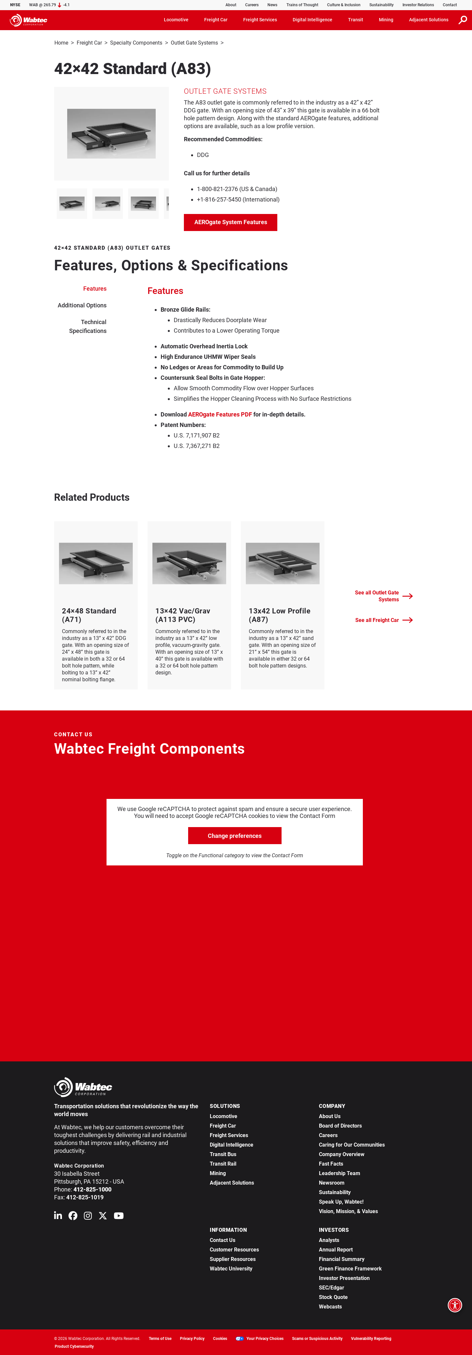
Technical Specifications (88, 326)
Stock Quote (333, 1296)
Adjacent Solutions (232, 1182)
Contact (450, 5)
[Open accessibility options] (455, 1305)
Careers (252, 5)
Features (95, 287)
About (231, 5)
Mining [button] (386, 19)
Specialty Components (136, 43)
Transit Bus (223, 1154)
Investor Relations (418, 5)
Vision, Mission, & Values (348, 1211)
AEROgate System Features (230, 221)
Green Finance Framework (350, 1268)
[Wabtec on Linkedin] (58, 1216)
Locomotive (223, 1116)
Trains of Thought (302, 5)
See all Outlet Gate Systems (384, 595)
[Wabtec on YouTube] (119, 1216)
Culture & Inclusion (344, 5)
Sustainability (381, 5)
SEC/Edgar (331, 1287)
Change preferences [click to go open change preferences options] (235, 835)
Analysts (329, 1239)
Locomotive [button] (176, 19)
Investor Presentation (344, 1277)
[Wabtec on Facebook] (73, 1216)
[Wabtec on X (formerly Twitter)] (102, 1216)
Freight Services (229, 1135)
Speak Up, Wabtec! (341, 1201)
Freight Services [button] (260, 19)
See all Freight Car (384, 619)
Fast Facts (331, 1163)
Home (61, 43)
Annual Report (336, 1249)
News (272, 5)
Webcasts (330, 1306)
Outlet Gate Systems (194, 43)
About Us (330, 1116)
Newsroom (331, 1182)
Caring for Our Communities (352, 1144)
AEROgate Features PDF (220, 413)
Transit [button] (355, 19)
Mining (218, 1173)
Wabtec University (231, 1268)
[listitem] (72, 203)
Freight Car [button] (215, 19)
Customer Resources (234, 1249)
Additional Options (82, 304)
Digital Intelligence (231, 1144)
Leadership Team (339, 1173)
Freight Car (89, 43)
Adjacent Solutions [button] (428, 19)
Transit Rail (223, 1163)
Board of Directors (340, 1125)
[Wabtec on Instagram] (88, 1216)
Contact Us (222, 1239)
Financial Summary (341, 1258)
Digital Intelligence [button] (312, 19)
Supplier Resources (233, 1258)
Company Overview (341, 1154)
